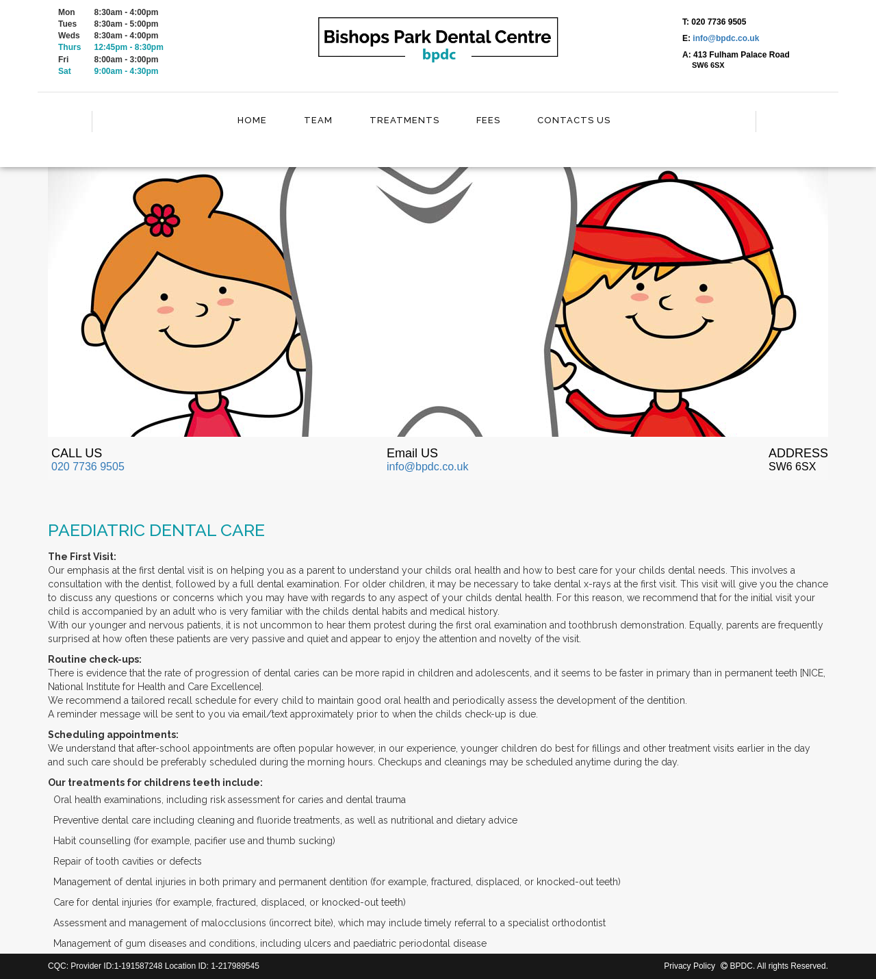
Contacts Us (573, 120)
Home (252, 120)
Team (318, 120)
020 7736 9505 (88, 466)
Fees (488, 120)
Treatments (404, 120)
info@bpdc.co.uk (726, 38)
